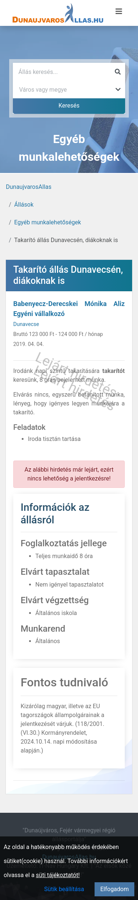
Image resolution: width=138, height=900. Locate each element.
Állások (23, 204)
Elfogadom (114, 889)
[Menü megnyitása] (119, 11)
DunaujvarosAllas (29, 186)
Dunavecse (26, 324)
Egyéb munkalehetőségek (47, 222)
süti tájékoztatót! (58, 875)
